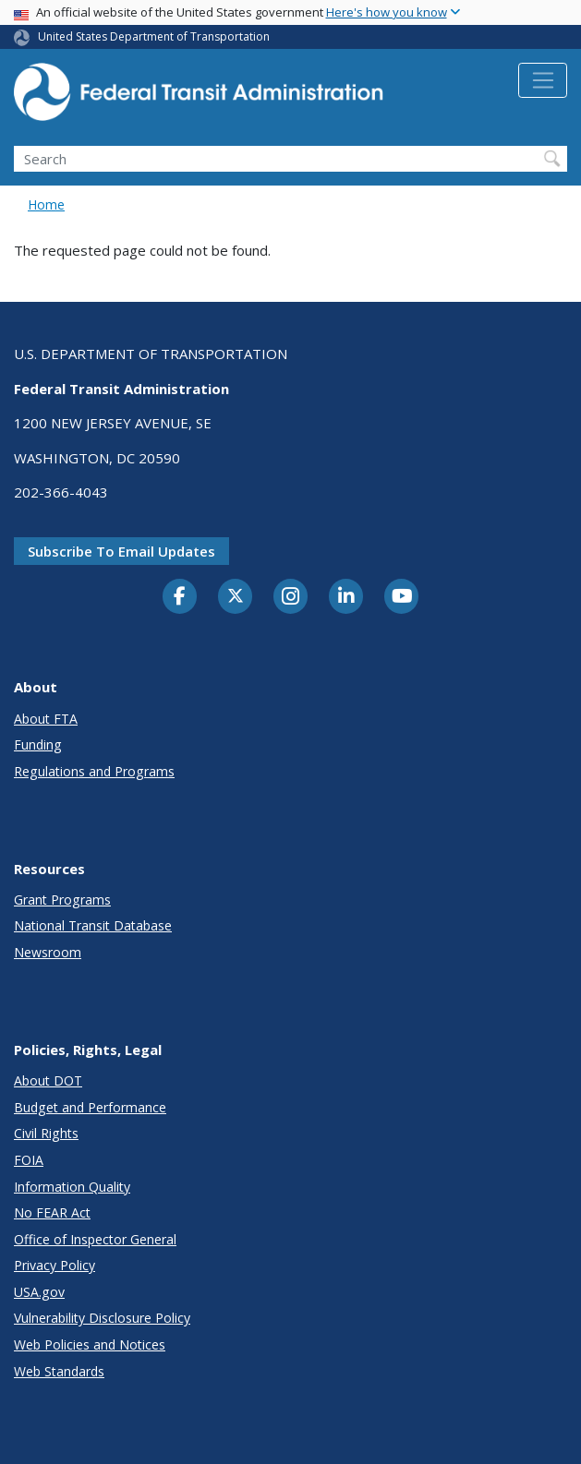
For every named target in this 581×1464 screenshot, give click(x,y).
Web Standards (59, 1371)
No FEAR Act (52, 1212)
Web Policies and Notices (89, 1344)
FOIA (28, 1160)
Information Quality (72, 1186)
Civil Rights (46, 1133)
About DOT (48, 1080)
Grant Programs (62, 899)
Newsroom (47, 952)
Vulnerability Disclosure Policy (102, 1317)
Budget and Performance (90, 1107)
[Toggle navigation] (542, 80)
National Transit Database (93, 925)
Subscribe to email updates (121, 551)
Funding (38, 744)
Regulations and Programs (94, 771)
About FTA (46, 718)
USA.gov (39, 1292)
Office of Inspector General (95, 1239)
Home (46, 204)
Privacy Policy (54, 1265)
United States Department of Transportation (154, 36)
